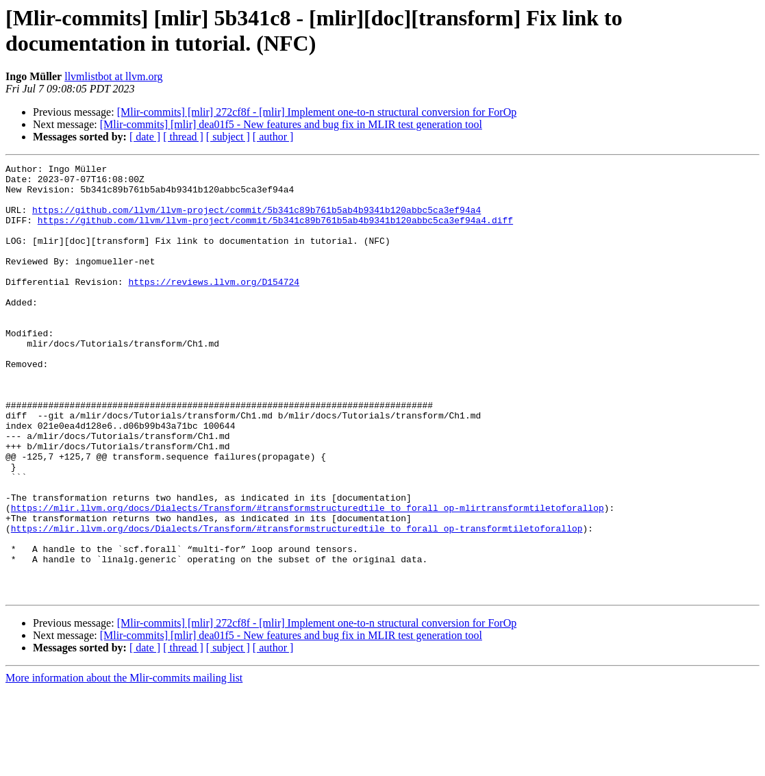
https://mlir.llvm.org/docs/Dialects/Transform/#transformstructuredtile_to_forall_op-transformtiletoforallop (297, 602)
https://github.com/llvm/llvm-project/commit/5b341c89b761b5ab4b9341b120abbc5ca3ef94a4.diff (275, 232)
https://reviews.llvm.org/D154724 (213, 306)
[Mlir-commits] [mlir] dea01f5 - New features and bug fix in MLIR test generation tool (291, 124)
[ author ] (273, 136)
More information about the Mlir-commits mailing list (123, 764)
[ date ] (144, 136)
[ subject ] (228, 136)
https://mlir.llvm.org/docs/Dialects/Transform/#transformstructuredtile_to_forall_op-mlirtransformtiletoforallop (307, 577)
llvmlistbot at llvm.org (113, 76)
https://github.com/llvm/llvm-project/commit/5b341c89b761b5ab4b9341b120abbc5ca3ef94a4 (256, 220)
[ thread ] (183, 136)
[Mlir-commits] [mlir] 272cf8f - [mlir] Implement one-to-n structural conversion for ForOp (317, 112)
